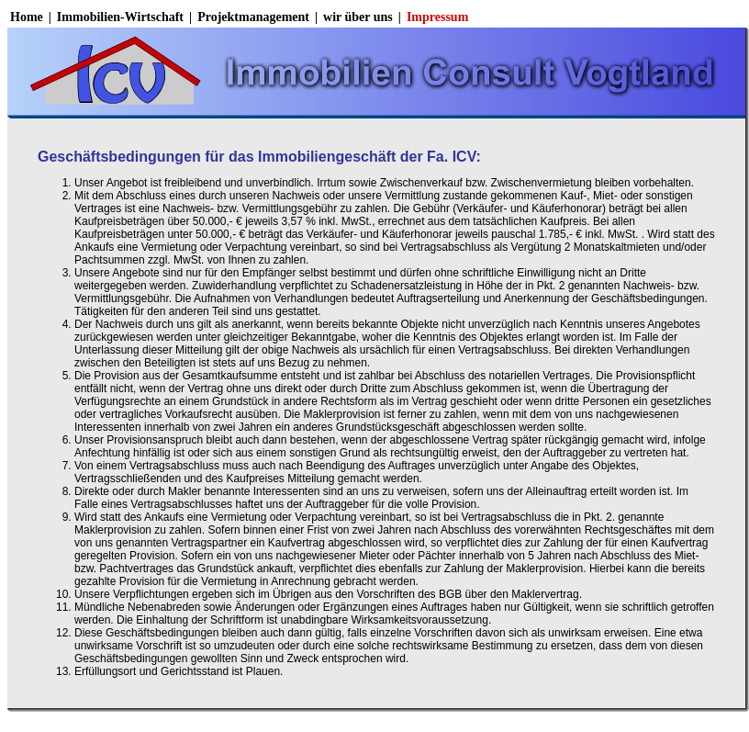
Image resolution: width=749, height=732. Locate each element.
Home (26, 17)
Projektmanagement (253, 17)
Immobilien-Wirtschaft (120, 17)
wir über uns (358, 17)
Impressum (437, 17)
